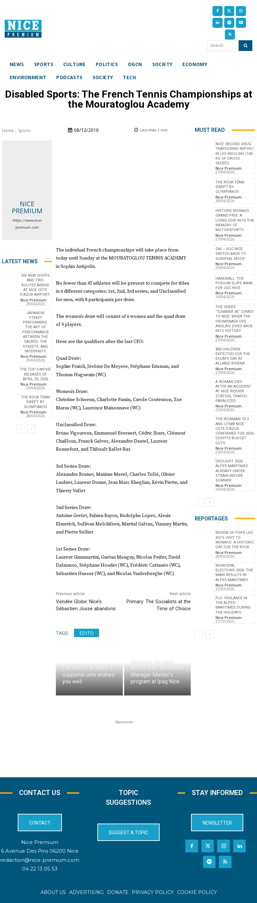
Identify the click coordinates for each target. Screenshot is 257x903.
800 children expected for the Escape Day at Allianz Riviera (233, 356)
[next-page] (31, 429)
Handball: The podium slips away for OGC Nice (234, 283)
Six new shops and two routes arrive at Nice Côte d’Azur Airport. (35, 285)
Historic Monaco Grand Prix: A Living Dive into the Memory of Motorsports (235, 220)
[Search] (245, 45)
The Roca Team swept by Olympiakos (35, 402)
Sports (24, 130)
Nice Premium (27, 207)
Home (8, 130)
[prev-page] (20, 429)
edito (86, 633)
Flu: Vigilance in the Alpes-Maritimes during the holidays (233, 605)
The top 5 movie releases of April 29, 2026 (35, 374)
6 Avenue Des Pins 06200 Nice (40, 851)
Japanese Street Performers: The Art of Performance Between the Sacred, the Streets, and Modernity (35, 332)
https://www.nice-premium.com (27, 224)
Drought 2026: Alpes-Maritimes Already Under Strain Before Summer (232, 471)
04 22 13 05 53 (40, 868)
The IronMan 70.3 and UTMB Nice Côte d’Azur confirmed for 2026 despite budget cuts (235, 431)
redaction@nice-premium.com (39, 860)
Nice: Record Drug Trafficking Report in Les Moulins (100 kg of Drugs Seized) (235, 153)
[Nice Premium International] (23, 29)
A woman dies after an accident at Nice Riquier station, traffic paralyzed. (233, 391)
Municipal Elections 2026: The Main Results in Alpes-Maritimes (234, 572)
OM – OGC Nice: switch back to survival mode (231, 254)
